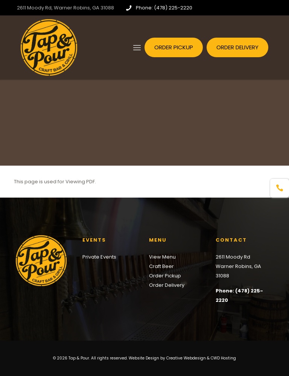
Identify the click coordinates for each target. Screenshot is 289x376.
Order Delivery (166, 285)
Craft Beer (161, 266)
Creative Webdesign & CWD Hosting (201, 358)
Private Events (99, 256)
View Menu (162, 256)
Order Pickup (165, 275)
